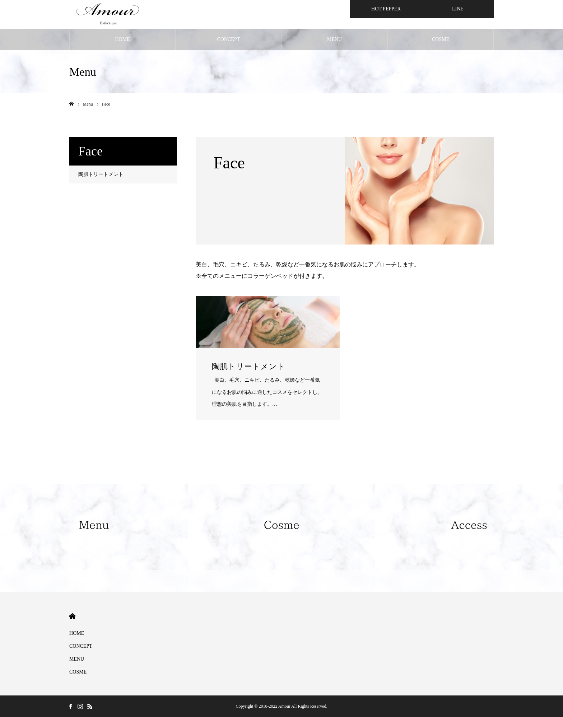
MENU (334, 39)
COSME (440, 39)
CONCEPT (228, 39)
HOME (122, 39)
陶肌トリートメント (101, 174)
